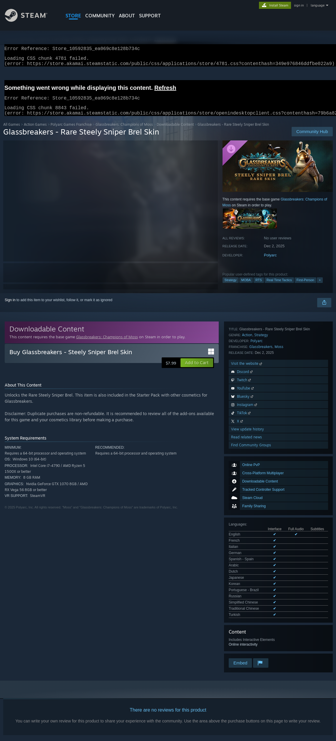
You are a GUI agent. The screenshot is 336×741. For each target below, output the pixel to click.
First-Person (305, 287)
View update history (247, 583)
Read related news (246, 591)
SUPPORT (150, 16)
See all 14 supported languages (253, 438)
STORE (73, 16)
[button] (196, 369)
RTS (258, 287)
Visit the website (247, 517)
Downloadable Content (175, 131)
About (127, 16)
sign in (299, 5)
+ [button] (320, 287)
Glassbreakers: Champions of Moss (124, 131)
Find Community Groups (251, 599)
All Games (11, 131)
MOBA (246, 287)
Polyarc (270, 262)
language (318, 5)
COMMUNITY (100, 16)
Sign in (10, 307)
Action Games (35, 131)
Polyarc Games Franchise (71, 131)
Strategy (231, 287)
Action (247, 489)
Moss (279, 501)
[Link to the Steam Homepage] (30, 20)
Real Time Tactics (279, 287)
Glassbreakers (261, 501)
